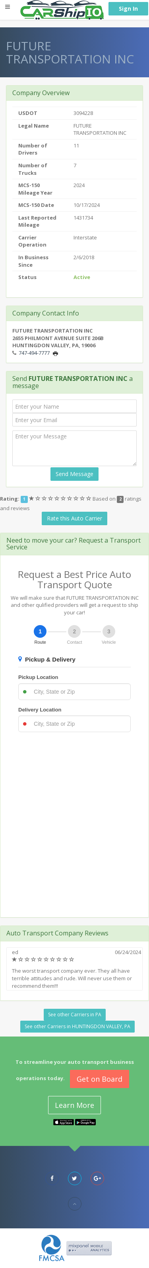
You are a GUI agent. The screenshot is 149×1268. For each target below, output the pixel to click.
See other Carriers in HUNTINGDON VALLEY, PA (77, 1026)
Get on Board (99, 1079)
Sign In (128, 8)
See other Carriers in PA (74, 1014)
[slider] (61, 498)
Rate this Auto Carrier (74, 518)
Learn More (74, 1105)
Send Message (74, 474)
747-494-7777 (34, 352)
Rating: (9, 498)
